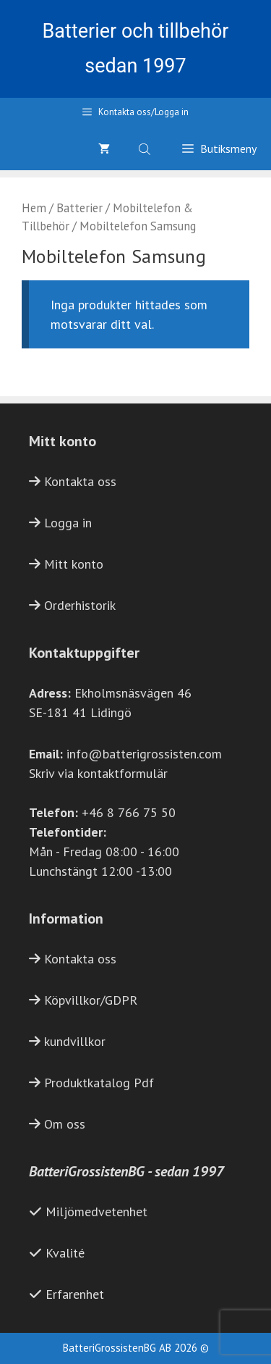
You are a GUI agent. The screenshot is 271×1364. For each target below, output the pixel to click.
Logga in (68, 522)
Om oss (64, 1124)
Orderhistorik (80, 605)
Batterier (79, 208)
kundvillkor (75, 1041)
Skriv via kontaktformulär (98, 773)
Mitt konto (73, 564)
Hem (34, 208)
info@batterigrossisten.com (144, 753)
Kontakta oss (80, 481)
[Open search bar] (146, 148)
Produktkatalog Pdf (99, 1082)
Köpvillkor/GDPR (90, 1000)
